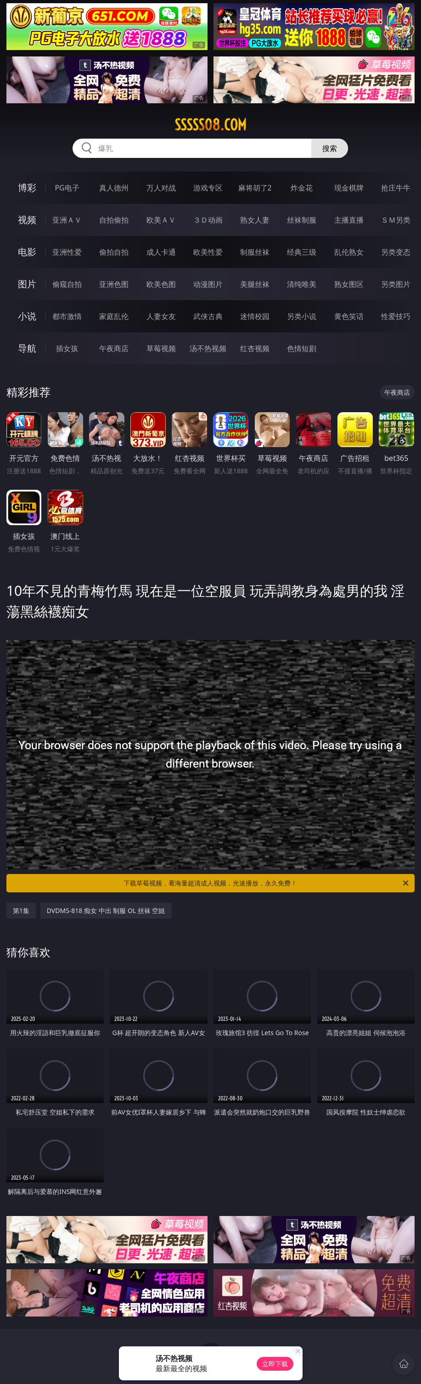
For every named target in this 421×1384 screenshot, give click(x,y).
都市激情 (67, 316)
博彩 (27, 187)
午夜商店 (114, 348)
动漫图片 (208, 284)
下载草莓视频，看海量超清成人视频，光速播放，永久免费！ (266, 883)
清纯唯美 (301, 284)
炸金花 (302, 188)
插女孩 (67, 348)
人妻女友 (161, 316)
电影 (27, 252)
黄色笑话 (349, 316)
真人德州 (114, 188)
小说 (27, 316)
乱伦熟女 (349, 252)
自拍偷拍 (114, 220)
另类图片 (395, 284)
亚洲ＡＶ (67, 220)
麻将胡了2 (255, 188)
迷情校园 (254, 316)
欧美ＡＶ (161, 220)
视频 (27, 219)
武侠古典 (208, 316)
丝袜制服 (301, 220)
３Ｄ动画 (208, 220)
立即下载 (275, 1363)
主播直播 (349, 220)
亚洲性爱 (67, 252)
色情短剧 (301, 348)
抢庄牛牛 (395, 188)
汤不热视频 (208, 348)
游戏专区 (208, 188)
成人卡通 (161, 252)
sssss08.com (210, 125)
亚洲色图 (114, 284)
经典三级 (301, 252)
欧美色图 (161, 284)
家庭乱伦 (114, 316)
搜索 (329, 148)
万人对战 (161, 188)
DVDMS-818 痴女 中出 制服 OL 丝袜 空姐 (106, 910)
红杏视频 (254, 348)
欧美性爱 (208, 252)
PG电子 (67, 188)
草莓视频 (161, 348)
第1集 (21, 910)
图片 (27, 284)
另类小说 (301, 316)
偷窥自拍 (67, 284)
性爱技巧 (395, 316)
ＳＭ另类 (395, 220)
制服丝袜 (254, 252)
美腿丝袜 (254, 284)
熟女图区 (349, 284)
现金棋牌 (349, 188)
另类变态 (395, 252)
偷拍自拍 (114, 252)
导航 (27, 348)
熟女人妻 (254, 220)
